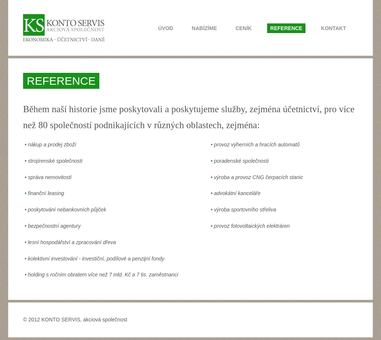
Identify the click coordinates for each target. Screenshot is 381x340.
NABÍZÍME (204, 28)
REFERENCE (286, 28)
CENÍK (244, 28)
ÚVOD (165, 28)
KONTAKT (333, 28)
